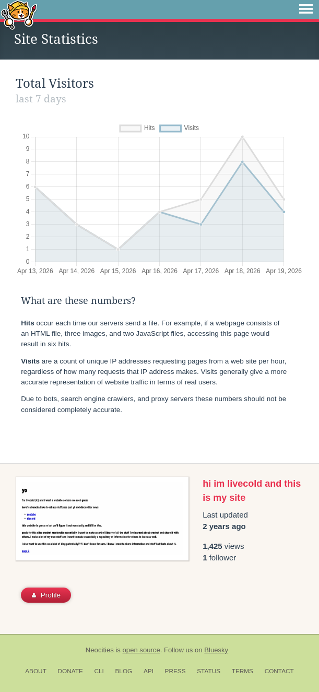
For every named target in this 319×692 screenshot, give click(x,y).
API (148, 671)
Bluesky (216, 650)
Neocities (100, 650)
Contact (279, 671)
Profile (46, 595)
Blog (123, 671)
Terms (242, 671)
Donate (70, 671)
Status (208, 671)
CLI (98, 671)
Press (175, 671)
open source (141, 650)
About (35, 671)
